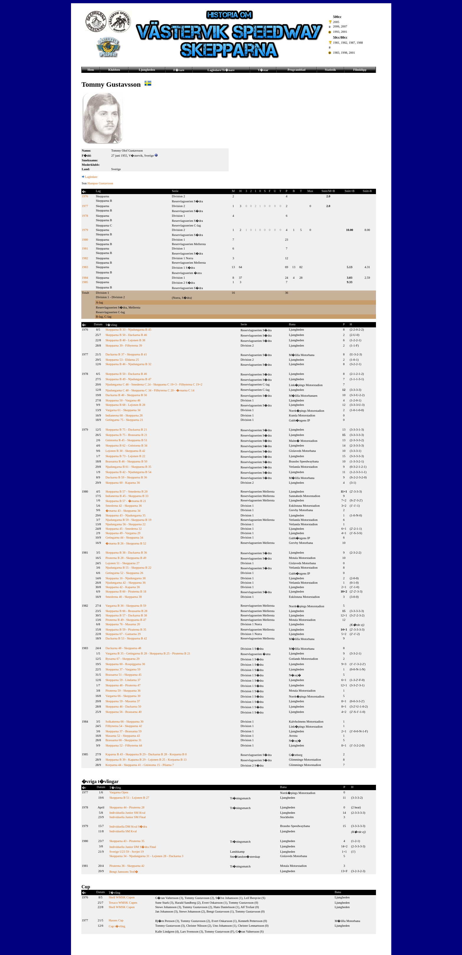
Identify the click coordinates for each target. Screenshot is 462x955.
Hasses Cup (116, 920)
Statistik (330, 69)
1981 (85, 248)
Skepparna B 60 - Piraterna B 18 (125, 591)
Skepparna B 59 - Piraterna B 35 (125, 629)
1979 (85, 230)
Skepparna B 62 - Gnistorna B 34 (126, 445)
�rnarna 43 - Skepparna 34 (123, 510)
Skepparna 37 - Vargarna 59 (123, 669)
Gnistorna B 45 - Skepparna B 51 (126, 440)
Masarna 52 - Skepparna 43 (122, 735)
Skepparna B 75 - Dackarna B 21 (126, 429)
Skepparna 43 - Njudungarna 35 (125, 515)
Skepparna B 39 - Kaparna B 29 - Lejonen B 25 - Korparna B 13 (146, 759)
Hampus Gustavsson (100, 183)
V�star (263, 70)
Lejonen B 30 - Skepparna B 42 (125, 450)
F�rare (179, 70)
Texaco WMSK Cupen (123, 902)
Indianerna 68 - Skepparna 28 (124, 415)
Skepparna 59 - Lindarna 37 (123, 680)
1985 (85, 282)
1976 (85, 196)
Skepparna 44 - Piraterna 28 (126, 807)
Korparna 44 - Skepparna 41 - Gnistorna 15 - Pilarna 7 (139, 765)
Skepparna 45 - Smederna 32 (123, 528)
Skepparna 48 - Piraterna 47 (123, 685)
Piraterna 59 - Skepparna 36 (123, 690)
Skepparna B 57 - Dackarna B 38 (126, 615)
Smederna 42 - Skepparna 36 (123, 505)
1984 (85, 277)
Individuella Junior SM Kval (127, 812)
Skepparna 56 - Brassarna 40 (123, 711)
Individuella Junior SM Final (127, 817)
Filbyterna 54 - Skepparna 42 (123, 726)
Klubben (114, 69)
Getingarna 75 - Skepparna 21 (124, 419)
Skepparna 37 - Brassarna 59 (123, 731)
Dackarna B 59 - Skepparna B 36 (126, 477)
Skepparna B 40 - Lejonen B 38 (125, 340)
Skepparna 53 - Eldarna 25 (122, 359)
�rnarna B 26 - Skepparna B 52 (125, 543)
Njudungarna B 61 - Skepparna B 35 (128, 466)
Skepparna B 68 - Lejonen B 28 (125, 404)
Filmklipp (360, 69)
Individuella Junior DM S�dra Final (132, 847)
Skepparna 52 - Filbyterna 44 (123, 745)
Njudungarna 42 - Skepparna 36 (125, 582)
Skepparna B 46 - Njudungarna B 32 (128, 364)
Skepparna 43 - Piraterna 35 (126, 841)
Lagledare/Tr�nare (221, 70)
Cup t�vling (117, 926)
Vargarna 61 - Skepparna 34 (123, 410)
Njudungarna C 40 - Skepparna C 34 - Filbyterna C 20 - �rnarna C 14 (149, 390)
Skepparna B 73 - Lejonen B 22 (125, 456)
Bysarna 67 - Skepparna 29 (122, 658)
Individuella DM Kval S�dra (128, 826)
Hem (91, 69)
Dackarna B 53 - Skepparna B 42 (126, 638)
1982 (85, 258)
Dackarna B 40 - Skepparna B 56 (126, 395)
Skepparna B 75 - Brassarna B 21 (126, 435)
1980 (85, 239)
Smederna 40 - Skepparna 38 (123, 596)
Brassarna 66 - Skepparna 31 (123, 740)
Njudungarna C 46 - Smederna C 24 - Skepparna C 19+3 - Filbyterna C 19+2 (153, 384)
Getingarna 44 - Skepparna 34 (124, 537)
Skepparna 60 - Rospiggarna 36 (125, 664)
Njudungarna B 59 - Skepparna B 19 (128, 519)
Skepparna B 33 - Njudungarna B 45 (128, 329)
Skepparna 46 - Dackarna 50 (123, 706)
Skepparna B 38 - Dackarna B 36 (126, 552)
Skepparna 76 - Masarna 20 (122, 624)
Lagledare (91, 176)
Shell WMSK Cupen (122, 897)
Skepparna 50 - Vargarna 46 (123, 400)
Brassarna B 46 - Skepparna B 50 (126, 461)
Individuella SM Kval (123, 831)
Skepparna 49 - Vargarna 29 (123, 533)
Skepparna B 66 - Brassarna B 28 (126, 611)
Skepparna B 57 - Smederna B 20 (126, 491)
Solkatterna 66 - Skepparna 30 (124, 721)
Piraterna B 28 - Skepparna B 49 (125, 557)
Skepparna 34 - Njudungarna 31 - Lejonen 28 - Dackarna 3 (146, 856)
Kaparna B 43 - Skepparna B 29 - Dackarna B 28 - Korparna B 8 (146, 754)
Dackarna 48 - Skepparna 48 (123, 648)
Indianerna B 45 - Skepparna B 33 (126, 496)
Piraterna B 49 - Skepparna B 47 (125, 619)
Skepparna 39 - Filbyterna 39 (123, 345)
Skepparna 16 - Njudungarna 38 (125, 578)
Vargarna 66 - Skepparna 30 (123, 696)
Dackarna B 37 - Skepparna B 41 (126, 354)
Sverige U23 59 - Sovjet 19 (126, 851)
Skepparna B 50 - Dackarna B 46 (126, 335)
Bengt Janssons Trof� (123, 871)
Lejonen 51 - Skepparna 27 (122, 563)
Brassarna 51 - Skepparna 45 (123, 674)
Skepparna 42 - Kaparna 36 (122, 587)
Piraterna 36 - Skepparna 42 (126, 865)
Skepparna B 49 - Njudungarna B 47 (128, 379)
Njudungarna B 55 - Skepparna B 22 (128, 567)
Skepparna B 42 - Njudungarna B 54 (128, 472)
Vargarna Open (118, 792)
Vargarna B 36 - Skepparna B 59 (125, 605)
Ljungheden (147, 69)
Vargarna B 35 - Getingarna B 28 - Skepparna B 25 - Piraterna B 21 (147, 653)
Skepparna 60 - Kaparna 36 (122, 482)
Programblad (297, 69)
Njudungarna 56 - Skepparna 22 (125, 524)
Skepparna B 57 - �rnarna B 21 (125, 501)
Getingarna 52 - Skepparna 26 (124, 573)
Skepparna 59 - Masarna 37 (122, 701)
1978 (85, 215)
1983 (85, 267)
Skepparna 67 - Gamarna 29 (123, 634)
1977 (85, 206)
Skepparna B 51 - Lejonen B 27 (129, 797)
